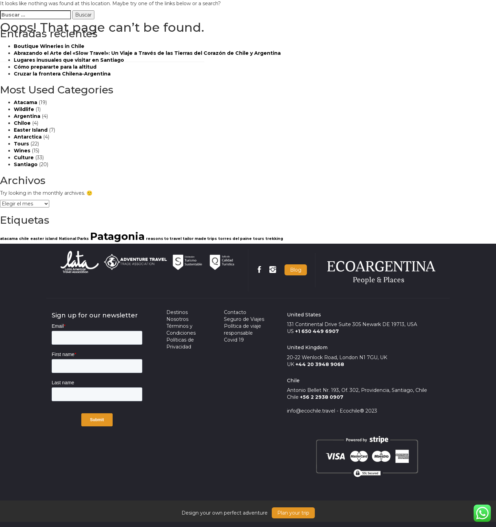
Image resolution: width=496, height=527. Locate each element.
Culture (24, 157)
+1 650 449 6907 (317, 331)
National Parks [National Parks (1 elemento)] (74, 238)
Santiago (26, 164)
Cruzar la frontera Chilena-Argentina (62, 74)
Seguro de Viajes (244, 319)
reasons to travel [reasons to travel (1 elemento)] (164, 238)
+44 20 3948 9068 (320, 364)
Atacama (25, 102)
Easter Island (31, 130)
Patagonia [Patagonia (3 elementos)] (117, 236)
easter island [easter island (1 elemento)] (44, 238)
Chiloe (22, 123)
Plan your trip (293, 513)
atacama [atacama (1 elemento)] (9, 238)
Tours (21, 144)
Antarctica (28, 137)
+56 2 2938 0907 (321, 397)
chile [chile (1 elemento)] (24, 238)
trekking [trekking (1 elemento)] (274, 238)
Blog (295, 270)
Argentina (27, 116)
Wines (22, 151)
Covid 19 (234, 340)
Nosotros (177, 319)
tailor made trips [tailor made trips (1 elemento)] (200, 238)
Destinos (177, 312)
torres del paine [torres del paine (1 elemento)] (235, 238)
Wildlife (24, 109)
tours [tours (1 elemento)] (258, 238)
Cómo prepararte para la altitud (55, 67)
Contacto (235, 312)
